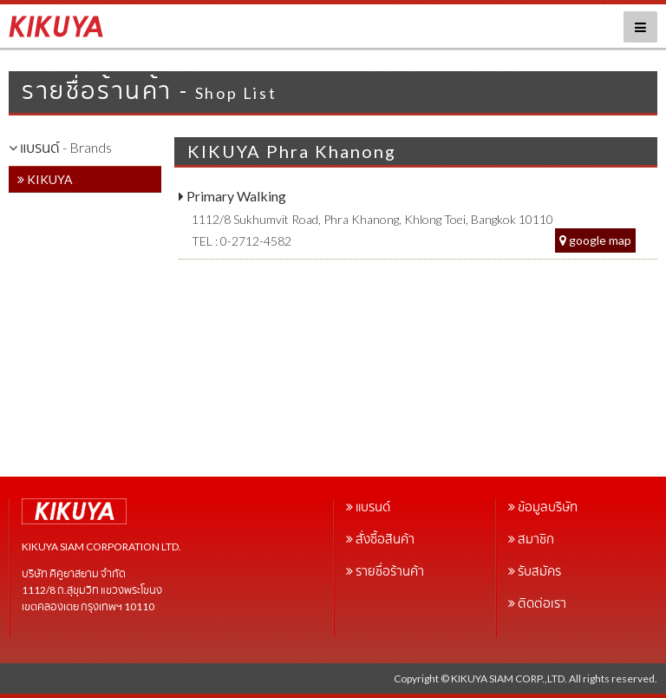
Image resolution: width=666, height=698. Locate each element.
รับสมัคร (539, 570)
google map (595, 240)
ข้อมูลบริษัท (548, 506)
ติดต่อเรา (542, 603)
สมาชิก (536, 538)
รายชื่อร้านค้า (390, 570)
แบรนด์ (373, 506)
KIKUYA (45, 179)
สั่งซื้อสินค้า (385, 538)
